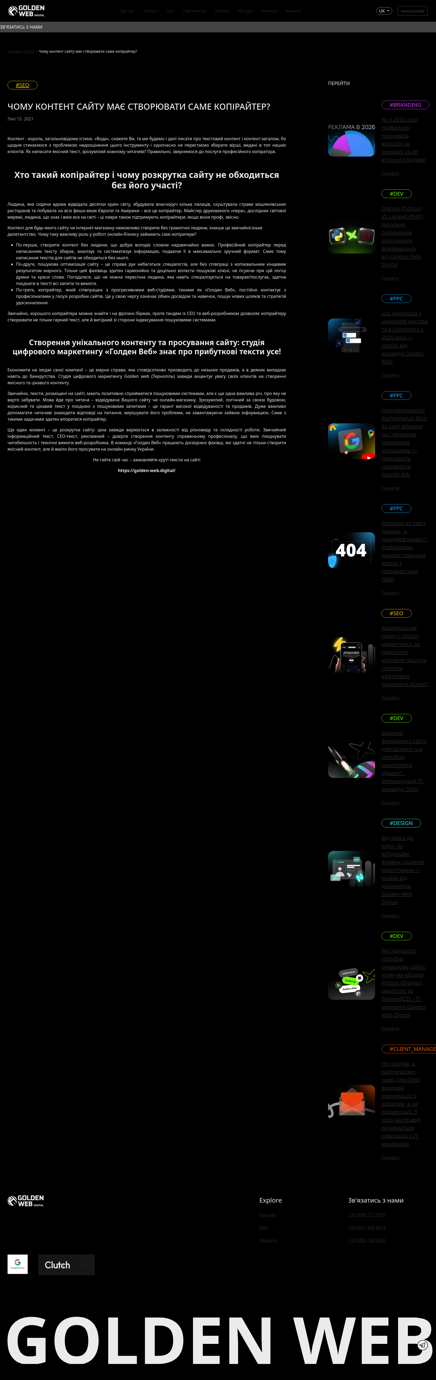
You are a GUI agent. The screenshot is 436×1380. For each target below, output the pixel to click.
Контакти (269, 10)
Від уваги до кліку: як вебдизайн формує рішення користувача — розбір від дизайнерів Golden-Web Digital (403, 870)
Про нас (127, 10)
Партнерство (194, 10)
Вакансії (293, 10)
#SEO (22, 85)
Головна (14, 51)
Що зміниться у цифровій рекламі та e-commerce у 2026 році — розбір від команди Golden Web (405, 337)
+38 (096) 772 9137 (367, 1215)
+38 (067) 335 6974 (367, 1227)
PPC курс (245, 10)
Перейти (390, 173)
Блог (171, 10)
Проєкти (221, 10)
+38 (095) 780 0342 (367, 1240)
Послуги (151, 10)
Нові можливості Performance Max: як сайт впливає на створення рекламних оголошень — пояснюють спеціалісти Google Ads (405, 442)
